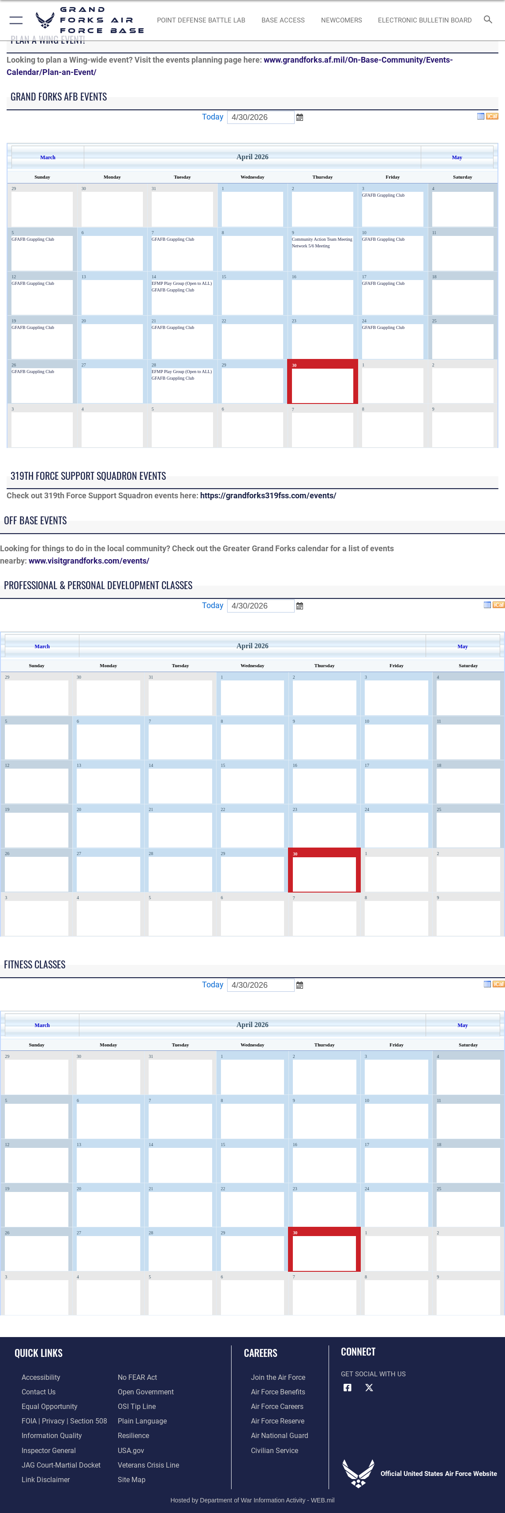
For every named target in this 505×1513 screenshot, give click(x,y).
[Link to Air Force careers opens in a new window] (270, 1404)
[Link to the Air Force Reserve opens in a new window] (270, 1418)
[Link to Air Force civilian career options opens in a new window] (266, 1446)
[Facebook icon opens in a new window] (347, 1387)
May (457, 157)
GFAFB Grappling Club (383, 195)
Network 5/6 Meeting (311, 245)
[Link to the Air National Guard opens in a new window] (271, 1432)
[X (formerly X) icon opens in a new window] (369, 1387)
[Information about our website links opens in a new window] (37, 1474)
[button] (14, 20)
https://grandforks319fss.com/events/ (268, 495)
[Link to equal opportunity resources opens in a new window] (41, 1404)
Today (213, 116)
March (47, 157)
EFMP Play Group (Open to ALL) (182, 283)
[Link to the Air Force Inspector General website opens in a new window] (41, 1446)
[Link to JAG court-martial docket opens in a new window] (52, 1460)
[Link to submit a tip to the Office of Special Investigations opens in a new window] (135, 1404)
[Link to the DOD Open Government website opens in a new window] (144, 1391)
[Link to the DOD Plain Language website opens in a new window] (140, 1418)
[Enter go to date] (261, 117)
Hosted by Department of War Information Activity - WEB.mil (252, 1493)
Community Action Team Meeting (322, 239)
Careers (260, 1352)
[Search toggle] (489, 20)
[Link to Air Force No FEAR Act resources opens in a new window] (137, 1377)
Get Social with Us (373, 1374)
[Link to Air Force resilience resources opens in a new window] (133, 1432)
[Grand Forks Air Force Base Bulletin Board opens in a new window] (425, 20)
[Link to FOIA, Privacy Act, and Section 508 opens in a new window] (55, 1418)
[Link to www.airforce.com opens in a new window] (270, 1377)
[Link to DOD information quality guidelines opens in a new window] (43, 1432)
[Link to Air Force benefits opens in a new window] (270, 1391)
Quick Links (39, 1352)
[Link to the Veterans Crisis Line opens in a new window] (147, 1460)
